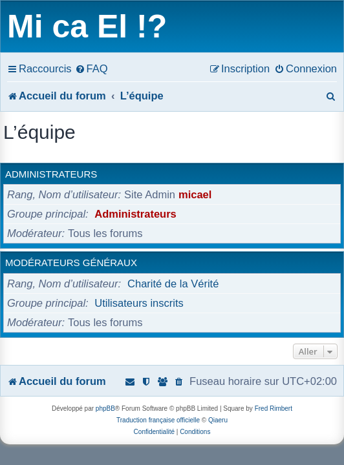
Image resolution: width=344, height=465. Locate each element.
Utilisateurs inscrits (139, 303)
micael (194, 194)
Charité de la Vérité (173, 283)
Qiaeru (218, 420)
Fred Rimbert (273, 408)
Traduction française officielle (158, 420)
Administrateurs (51, 174)
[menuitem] (91, 68)
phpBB (105, 408)
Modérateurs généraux (71, 262)
